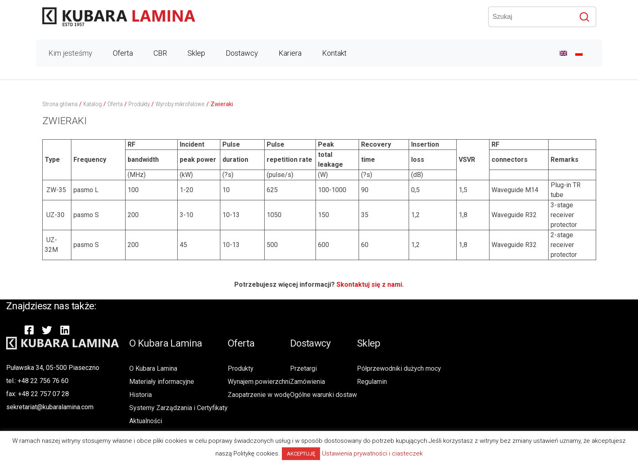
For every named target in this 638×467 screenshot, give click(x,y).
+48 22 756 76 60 (43, 381)
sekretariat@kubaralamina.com (50, 407)
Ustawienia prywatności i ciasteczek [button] (372, 453)
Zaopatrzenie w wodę (259, 395)
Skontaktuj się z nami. (370, 284)
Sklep (196, 53)
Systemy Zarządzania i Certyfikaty (178, 408)
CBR (160, 53)
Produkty (139, 104)
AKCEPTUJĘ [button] (301, 454)
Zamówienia (307, 381)
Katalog (92, 104)
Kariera (290, 53)
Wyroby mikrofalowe (180, 104)
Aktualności (145, 421)
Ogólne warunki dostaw (323, 395)
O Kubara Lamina (153, 368)
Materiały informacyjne (161, 381)
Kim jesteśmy (70, 53)
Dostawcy (242, 53)
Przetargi (303, 368)
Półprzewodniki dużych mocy (399, 368)
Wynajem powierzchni (259, 381)
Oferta (123, 53)
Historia (140, 395)
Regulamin (372, 381)
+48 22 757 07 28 (43, 394)
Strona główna (60, 104)
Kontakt (334, 53)
